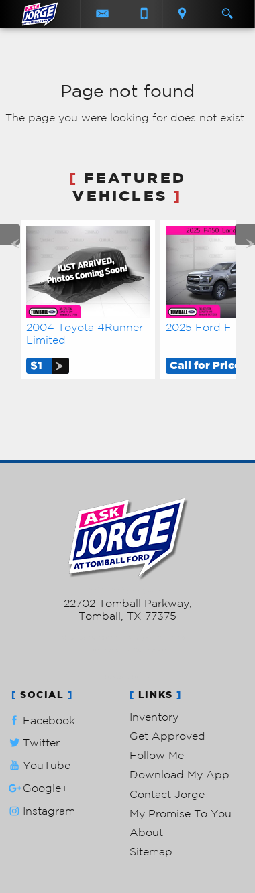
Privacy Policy (128, 677)
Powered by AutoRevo (128, 650)
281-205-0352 (127, 590)
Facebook (40, 720)
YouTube (38, 765)
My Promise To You (181, 813)
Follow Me (157, 755)
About (146, 832)
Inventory (154, 717)
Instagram (40, 811)
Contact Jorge (167, 794)
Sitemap (151, 851)
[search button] (227, 9)
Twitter (33, 742)
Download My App (180, 774)
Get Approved (167, 736)
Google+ (37, 788)
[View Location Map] (181, 14)
